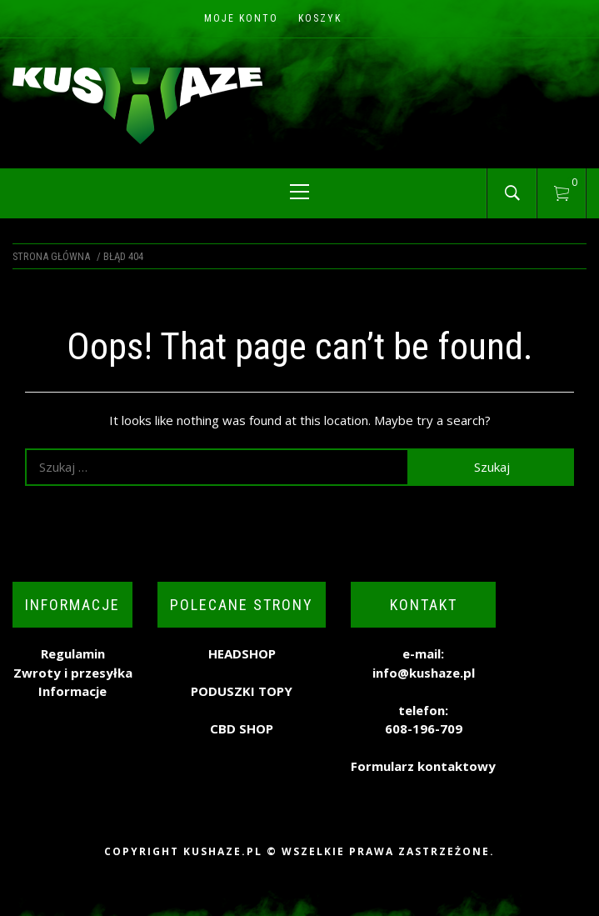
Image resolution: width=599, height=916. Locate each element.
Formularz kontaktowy (423, 766)
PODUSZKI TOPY (241, 691)
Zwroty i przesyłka (72, 672)
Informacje (72, 691)
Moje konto (241, 18)
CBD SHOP (241, 728)
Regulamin (73, 653)
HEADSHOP (242, 653)
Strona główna (51, 256)
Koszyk (320, 18)
